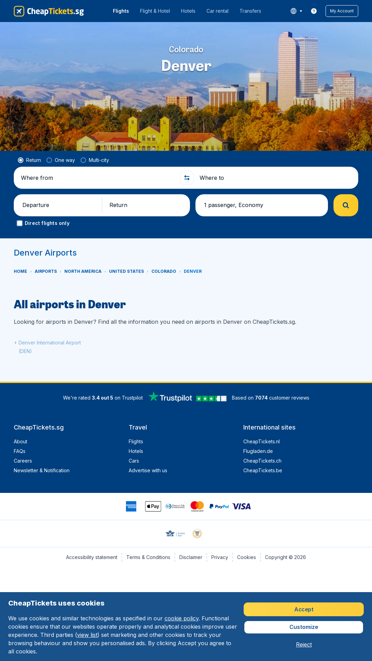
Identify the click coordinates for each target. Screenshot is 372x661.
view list (87, 634)
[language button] (296, 11)
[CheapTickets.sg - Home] (49, 11)
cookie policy (181, 618)
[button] (342, 11)
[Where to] (276, 177)
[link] (313, 11)
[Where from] (98, 177)
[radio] (29, 160)
